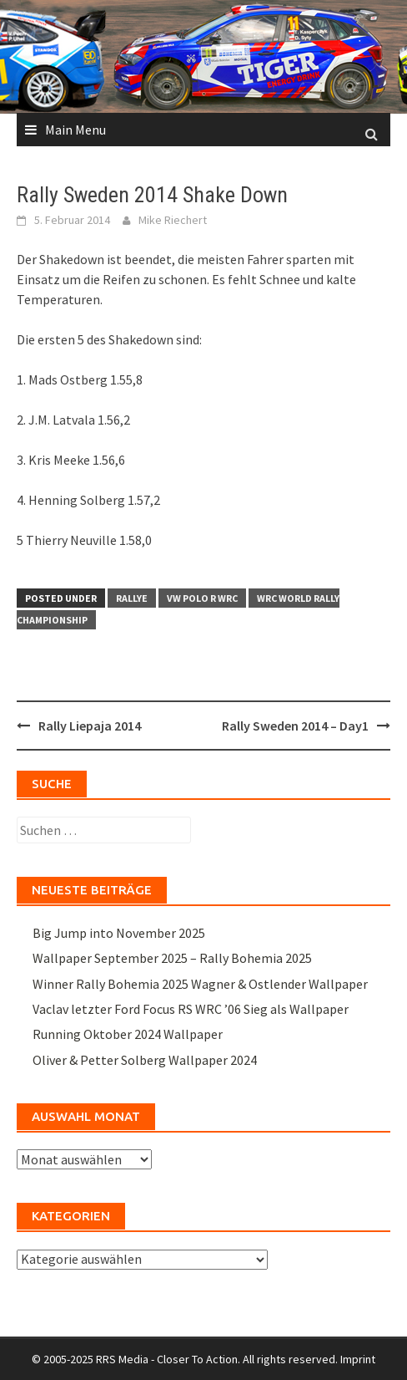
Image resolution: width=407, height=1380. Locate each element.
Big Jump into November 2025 (119, 932)
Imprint (357, 1359)
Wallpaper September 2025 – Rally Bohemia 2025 (172, 958)
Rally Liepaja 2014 (89, 725)
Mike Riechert (172, 219)
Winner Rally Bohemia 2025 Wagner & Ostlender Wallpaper (200, 983)
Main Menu (75, 129)
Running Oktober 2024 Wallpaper (128, 1034)
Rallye (132, 598)
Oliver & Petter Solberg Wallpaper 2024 (145, 1060)
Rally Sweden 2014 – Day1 (295, 725)
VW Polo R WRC (202, 598)
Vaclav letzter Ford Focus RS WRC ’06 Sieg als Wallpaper (191, 1009)
